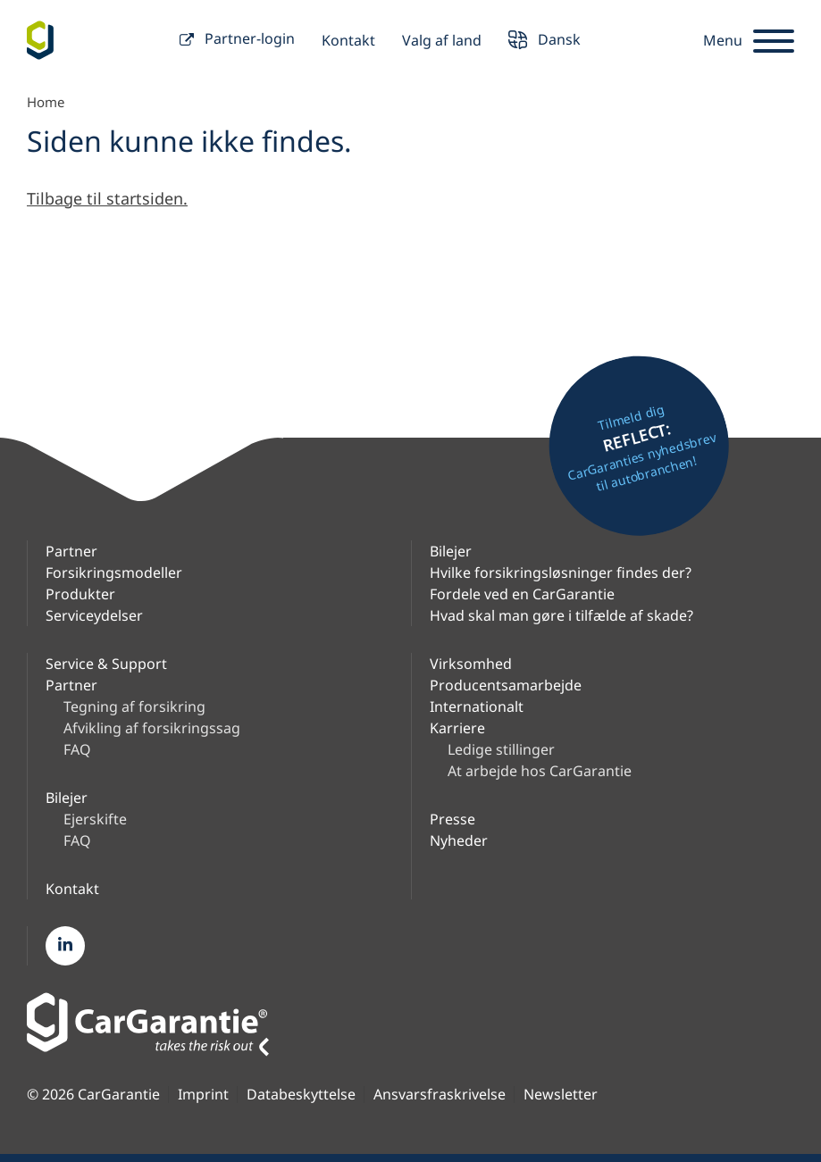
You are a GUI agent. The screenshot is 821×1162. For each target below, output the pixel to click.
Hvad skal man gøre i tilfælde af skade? (561, 615)
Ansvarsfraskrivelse (439, 1094)
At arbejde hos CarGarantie (540, 771)
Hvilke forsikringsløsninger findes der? (560, 572)
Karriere (457, 728)
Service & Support (106, 663)
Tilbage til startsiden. (107, 198)
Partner (71, 551)
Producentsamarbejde (506, 685)
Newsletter (561, 1094)
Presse (452, 819)
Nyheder (459, 840)
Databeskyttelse (301, 1094)
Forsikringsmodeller (114, 572)
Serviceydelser (94, 615)
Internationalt (477, 706)
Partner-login (237, 41)
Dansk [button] (544, 41)
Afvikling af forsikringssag (151, 728)
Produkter (80, 594)
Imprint (203, 1094)
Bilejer (451, 551)
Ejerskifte (95, 819)
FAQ (77, 749)
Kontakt (348, 40)
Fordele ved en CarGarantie (522, 594)
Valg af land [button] (442, 40)
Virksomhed (471, 663)
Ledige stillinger (501, 749)
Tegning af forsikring (134, 706)
